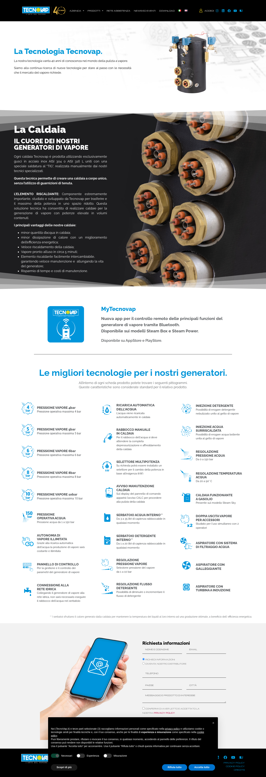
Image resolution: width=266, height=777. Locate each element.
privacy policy (164, 712)
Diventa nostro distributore (165, 663)
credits (239, 769)
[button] (213, 723)
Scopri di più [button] (64, 767)
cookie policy (235, 766)
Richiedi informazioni (160, 659)
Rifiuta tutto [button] (175, 767)
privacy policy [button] (172, 728)
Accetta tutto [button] (201, 767)
